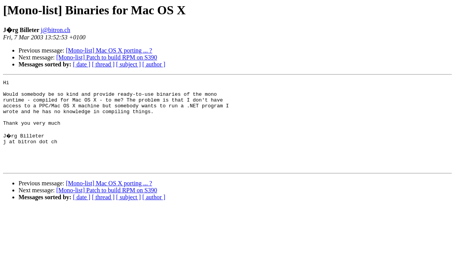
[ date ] (81, 64)
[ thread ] (103, 64)
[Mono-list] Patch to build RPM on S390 (106, 57)
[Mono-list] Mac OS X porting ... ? (109, 50)
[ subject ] (128, 64)
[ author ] (154, 64)
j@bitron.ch (55, 30)
